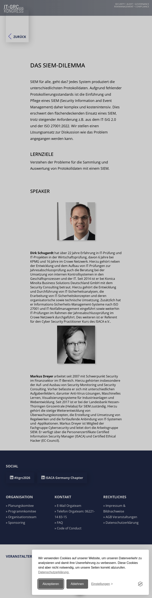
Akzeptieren (50, 584)
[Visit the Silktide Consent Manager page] (140, 584)
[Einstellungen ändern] (102, 584)
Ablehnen (77, 584)
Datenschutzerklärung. (53, 572)
